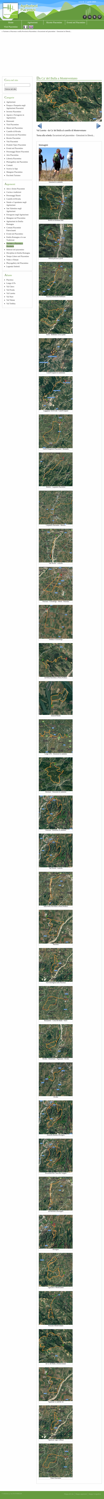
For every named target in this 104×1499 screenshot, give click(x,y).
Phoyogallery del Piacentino (17, 263)
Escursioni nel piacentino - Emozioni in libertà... (54, 31)
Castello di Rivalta (13, 131)
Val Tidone (10, 300)
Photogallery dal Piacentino (17, 162)
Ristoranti (10, 121)
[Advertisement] (52, 54)
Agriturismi (33, 22)
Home (10, 22)
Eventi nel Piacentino (76, 22)
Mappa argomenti (81, 1494)
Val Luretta (10, 293)
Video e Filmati (12, 260)
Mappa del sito (69, 1494)
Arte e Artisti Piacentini (15, 189)
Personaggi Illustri (13, 195)
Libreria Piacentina (13, 158)
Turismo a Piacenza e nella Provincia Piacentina (19, 31)
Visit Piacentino (11, 27)
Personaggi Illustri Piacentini (17, 152)
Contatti (9, 165)
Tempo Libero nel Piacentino (17, 256)
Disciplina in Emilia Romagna (18, 253)
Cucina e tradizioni (13, 192)
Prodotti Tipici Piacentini (16, 145)
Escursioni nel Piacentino (16, 135)
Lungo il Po (11, 283)
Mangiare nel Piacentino (15, 218)
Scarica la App (12, 169)
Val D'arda (10, 290)
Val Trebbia (10, 303)
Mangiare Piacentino (14, 172)
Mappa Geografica (95, 1494)
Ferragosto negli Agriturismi (17, 215)
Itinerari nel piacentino (15, 250)
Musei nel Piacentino (14, 128)
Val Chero (10, 286)
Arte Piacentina (12, 155)
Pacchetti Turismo (13, 175)
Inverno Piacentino (13, 111)
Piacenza (9, 280)
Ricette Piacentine (54, 22)
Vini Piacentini (12, 141)
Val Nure (9, 297)
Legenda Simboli (13, 266)
